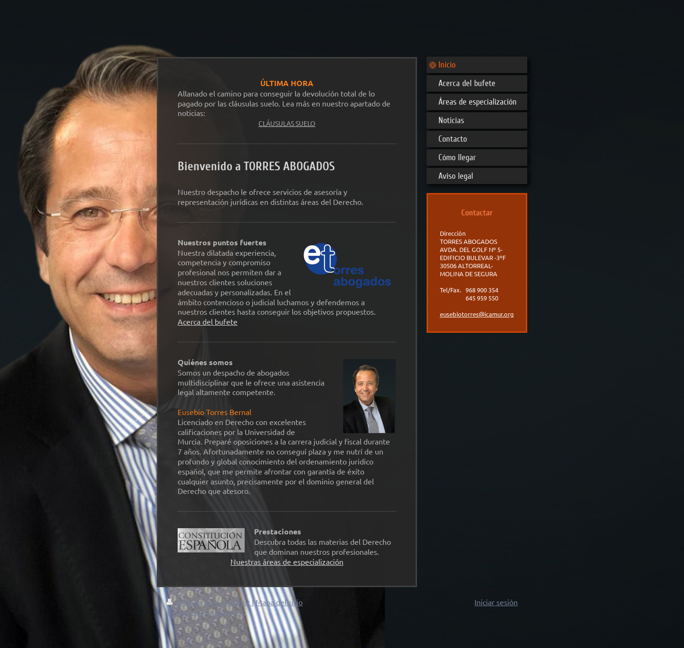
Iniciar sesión (496, 602)
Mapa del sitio (279, 602)
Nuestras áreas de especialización (286, 561)
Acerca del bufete (208, 321)
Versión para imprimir (209, 602)
